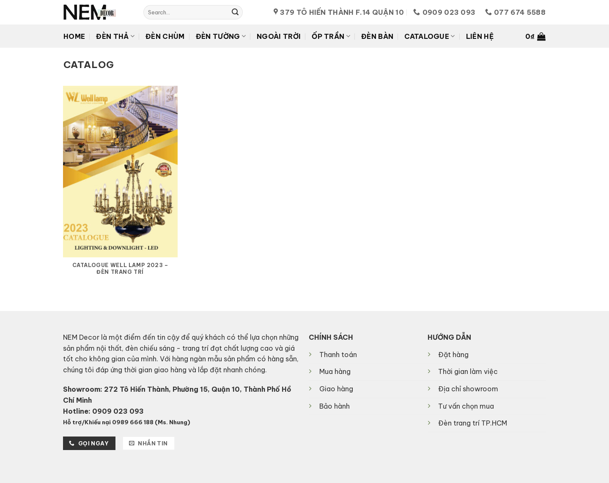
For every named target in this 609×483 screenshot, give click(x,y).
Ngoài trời (279, 36)
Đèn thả (115, 36)
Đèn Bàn (377, 36)
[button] (535, 36)
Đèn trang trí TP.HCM (472, 423)
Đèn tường (221, 36)
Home (74, 36)
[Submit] (235, 12)
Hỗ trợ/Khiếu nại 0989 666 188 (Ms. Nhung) (126, 422)
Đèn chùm (165, 36)
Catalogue (429, 36)
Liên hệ (480, 36)
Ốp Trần (331, 36)
